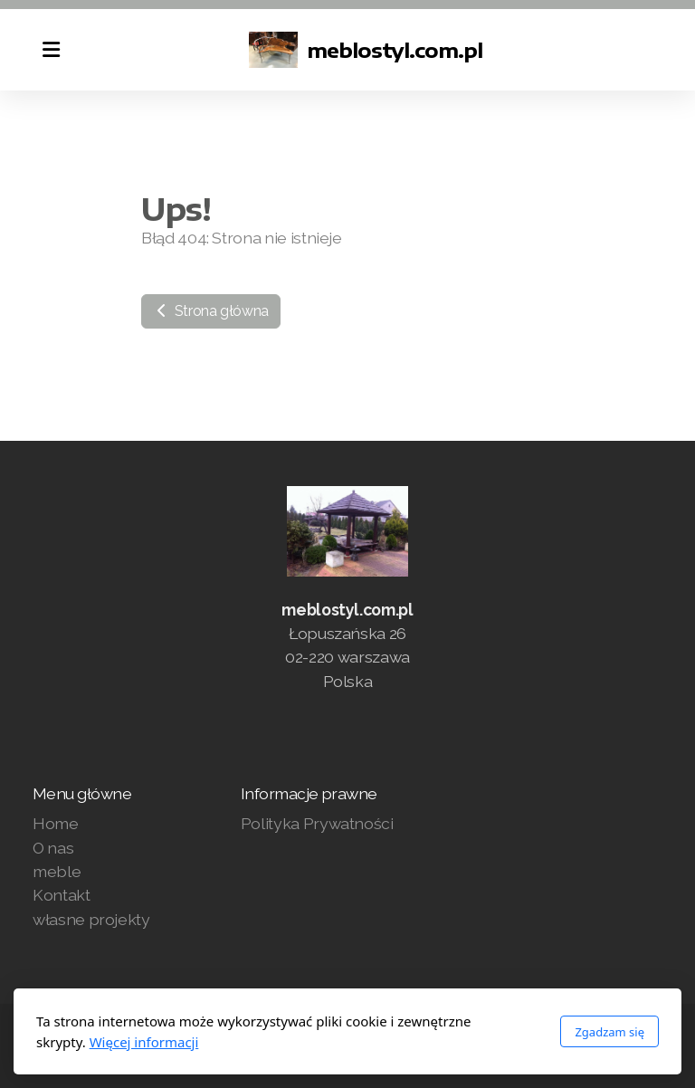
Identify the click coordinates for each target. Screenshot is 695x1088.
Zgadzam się (609, 1032)
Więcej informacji (144, 1042)
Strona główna (211, 311)
